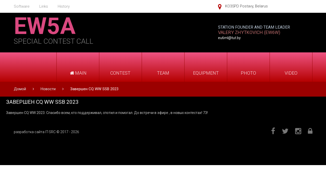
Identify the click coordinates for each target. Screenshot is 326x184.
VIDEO (291, 73)
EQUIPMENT (206, 73)
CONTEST (120, 73)
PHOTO (248, 73)
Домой (20, 89)
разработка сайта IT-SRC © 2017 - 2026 (46, 132)
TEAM (163, 73)
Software (22, 6)
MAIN (78, 73)
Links (43, 6)
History (64, 6)
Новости (48, 89)
